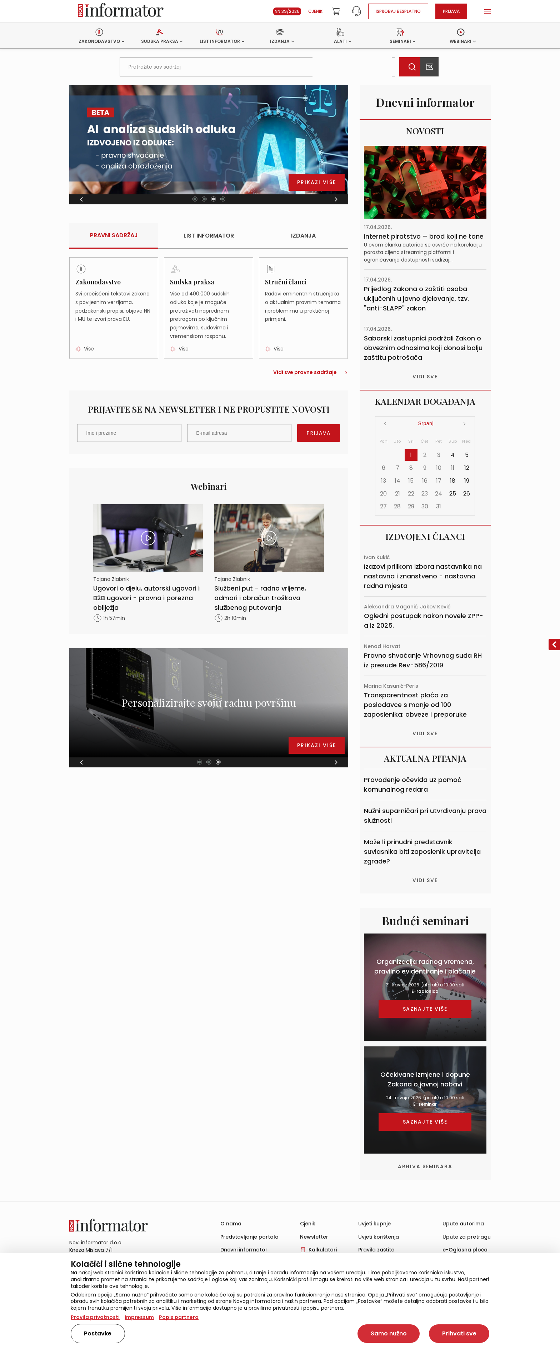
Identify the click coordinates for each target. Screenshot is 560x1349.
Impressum (139, 1317)
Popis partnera (179, 1317)
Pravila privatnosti (95, 1317)
